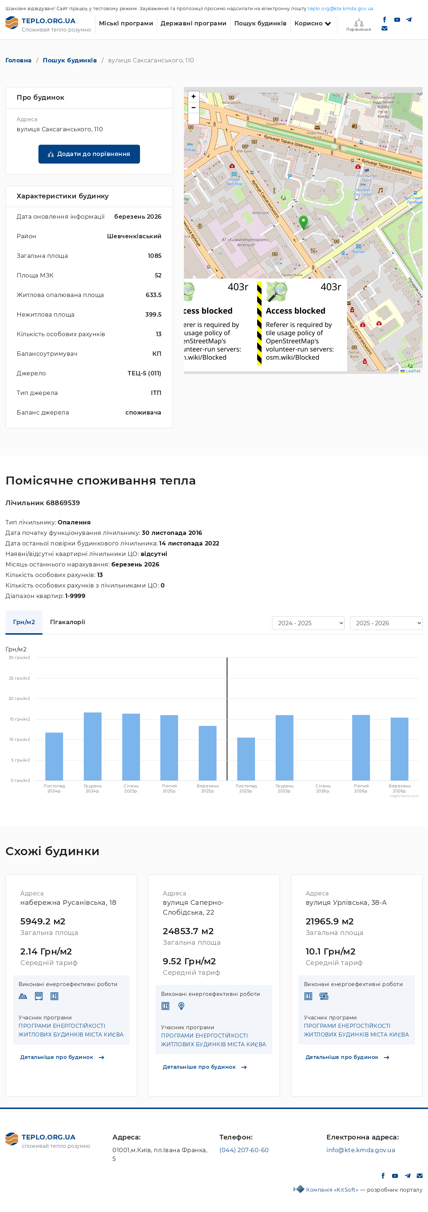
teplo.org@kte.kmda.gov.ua (341, 8)
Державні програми (194, 23)
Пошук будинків (260, 23)
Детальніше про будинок (62, 1057)
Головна (18, 60)
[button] (303, 222)
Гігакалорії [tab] (68, 622)
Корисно (309, 23)
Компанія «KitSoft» (333, 1190)
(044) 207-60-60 (244, 1150)
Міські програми (126, 23)
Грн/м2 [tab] (24, 622)
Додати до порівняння (94, 154)
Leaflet (410, 371)
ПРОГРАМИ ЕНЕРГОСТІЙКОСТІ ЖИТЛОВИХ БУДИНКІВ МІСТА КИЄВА (71, 1030)
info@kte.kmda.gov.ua (360, 1150)
